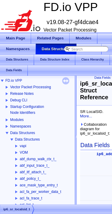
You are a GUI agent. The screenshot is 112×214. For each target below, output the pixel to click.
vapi (23, 146)
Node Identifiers (22, 113)
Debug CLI (18, 100)
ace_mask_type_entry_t (39, 185)
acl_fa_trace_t (31, 198)
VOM (24, 152)
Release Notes (22, 94)
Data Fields (102, 77)
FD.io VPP (13, 80)
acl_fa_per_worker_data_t (40, 192)
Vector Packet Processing (30, 87)
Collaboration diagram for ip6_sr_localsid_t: (95, 129)
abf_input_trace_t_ (34, 165)
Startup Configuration (27, 107)
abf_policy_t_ (30, 179)
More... (86, 116)
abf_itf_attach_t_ (33, 172)
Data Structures (22, 133)
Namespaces (20, 126)
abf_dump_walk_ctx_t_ (38, 159)
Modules (17, 120)
